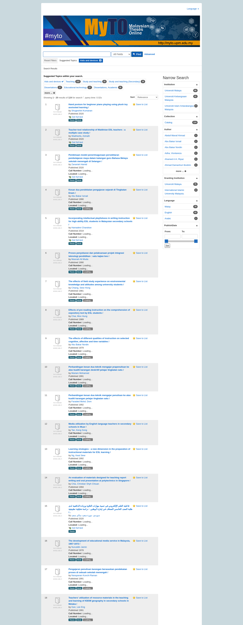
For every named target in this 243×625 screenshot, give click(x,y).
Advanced (149, 54)
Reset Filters (50, 60)
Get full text (76, 123)
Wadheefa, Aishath (80, 142)
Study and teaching (92, 81)
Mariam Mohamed (80, 385)
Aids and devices (54, 81)
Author (167, 129)
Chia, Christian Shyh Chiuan (85, 496)
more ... (50, 93)
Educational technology (75, 87)
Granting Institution (174, 178)
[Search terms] (77, 54)
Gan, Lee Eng (78, 619)
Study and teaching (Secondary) (124, 81)
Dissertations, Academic (105, 87)
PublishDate (170, 225)
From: (168, 231)
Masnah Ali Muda (79, 271)
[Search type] (121, 54)
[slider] (166, 241)
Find (137, 54)
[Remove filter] (100, 60)
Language (193, 8)
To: (183, 231)
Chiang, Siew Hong (80, 300)
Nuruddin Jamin (79, 559)
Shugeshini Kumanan (81, 110)
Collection (169, 116)
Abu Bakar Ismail (79, 208)
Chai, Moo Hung (79, 328)
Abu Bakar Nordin (80, 357)
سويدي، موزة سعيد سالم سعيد (85, 528)
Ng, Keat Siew (78, 468)
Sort (132, 97)
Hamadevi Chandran (81, 240)
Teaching (70, 81)
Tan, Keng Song (79, 442)
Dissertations (50, 87)
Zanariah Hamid (79, 177)
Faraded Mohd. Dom (81, 414)
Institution (169, 84)
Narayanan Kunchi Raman (84, 588)
